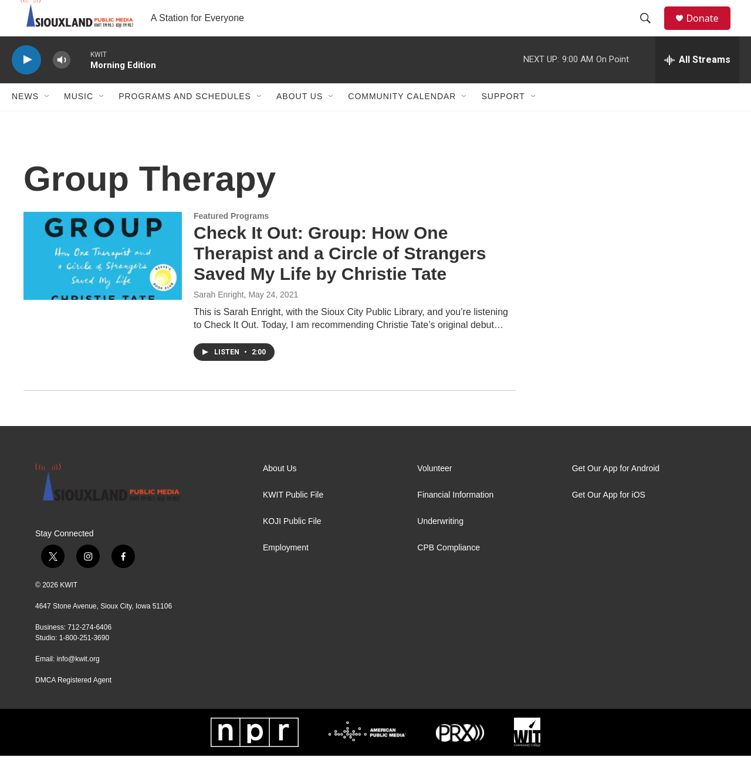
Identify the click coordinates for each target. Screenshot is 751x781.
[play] (26, 85)
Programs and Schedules (185, 122)
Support (503, 122)
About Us (299, 122)
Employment (286, 573)
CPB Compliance (448, 573)
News (25, 122)
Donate (709, 31)
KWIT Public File (293, 520)
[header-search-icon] (651, 31)
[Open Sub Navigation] (47, 122)
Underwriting (440, 546)
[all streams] (697, 85)
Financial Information (455, 520)
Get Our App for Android (615, 493)
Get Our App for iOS (608, 520)
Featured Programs (231, 241)
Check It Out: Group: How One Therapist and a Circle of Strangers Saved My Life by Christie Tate (340, 279)
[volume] (62, 85)
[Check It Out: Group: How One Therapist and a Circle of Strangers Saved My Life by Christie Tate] (102, 281)
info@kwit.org (78, 684)
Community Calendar (402, 122)
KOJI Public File (292, 546)
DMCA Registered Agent (73, 705)
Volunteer (434, 493)
